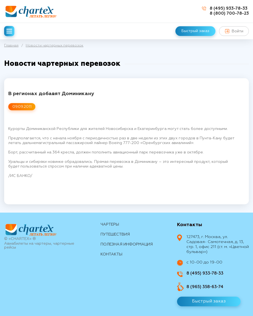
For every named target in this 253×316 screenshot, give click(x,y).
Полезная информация (127, 244)
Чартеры (110, 224)
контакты (111, 254)
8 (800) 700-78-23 (229, 13)
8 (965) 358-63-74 (204, 287)
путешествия (115, 234)
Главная (11, 45)
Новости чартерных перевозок (54, 45)
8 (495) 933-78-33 (228, 8)
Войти (234, 31)
